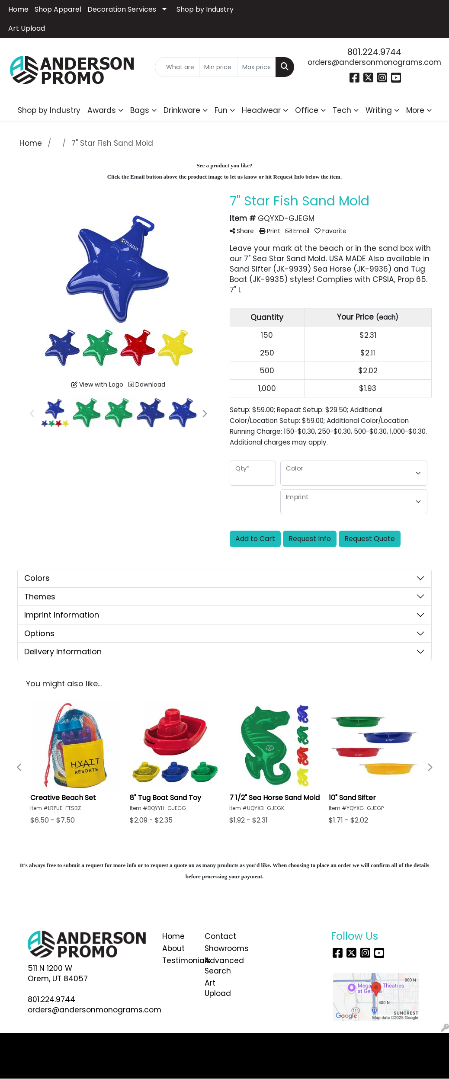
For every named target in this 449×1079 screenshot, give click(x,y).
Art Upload (26, 28)
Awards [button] (101, 110)
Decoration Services (121, 9)
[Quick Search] (177, 67)
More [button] (415, 110)
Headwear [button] (261, 110)
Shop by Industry (205, 9)
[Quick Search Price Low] (218, 67)
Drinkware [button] (182, 110)
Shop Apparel (58, 9)
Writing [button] (379, 110)
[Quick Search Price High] (256, 67)
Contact (220, 936)
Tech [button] (342, 110)
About (173, 948)
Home (18, 9)
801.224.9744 (374, 52)
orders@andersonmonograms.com (374, 62)
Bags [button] (139, 110)
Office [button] (306, 110)
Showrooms (220, 948)
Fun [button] (221, 110)
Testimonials (178, 960)
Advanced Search (220, 965)
